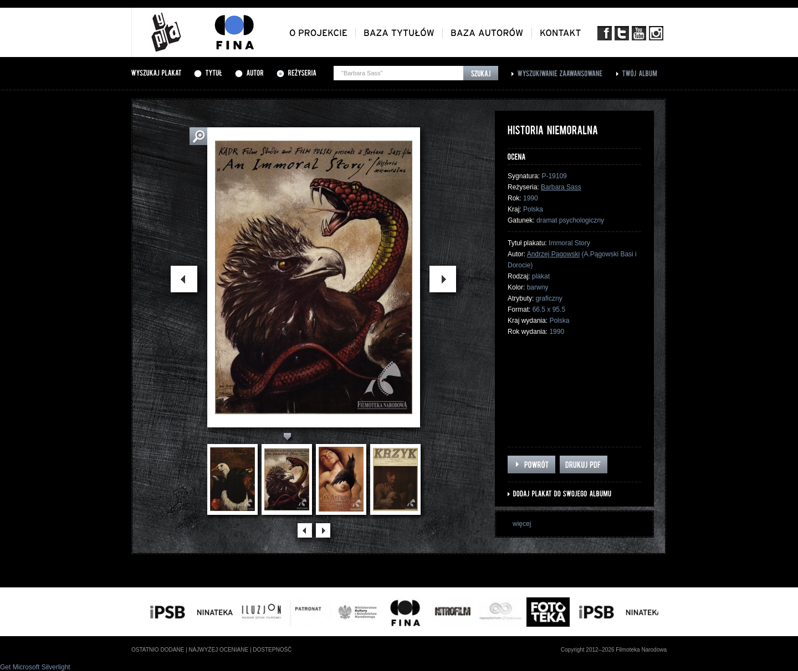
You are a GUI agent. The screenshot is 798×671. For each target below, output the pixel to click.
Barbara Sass (561, 187)
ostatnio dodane (157, 650)
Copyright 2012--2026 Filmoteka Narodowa (614, 650)
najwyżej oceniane (218, 650)
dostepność (272, 650)
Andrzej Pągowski (553, 254)
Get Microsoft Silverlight (35, 667)
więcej (522, 524)
